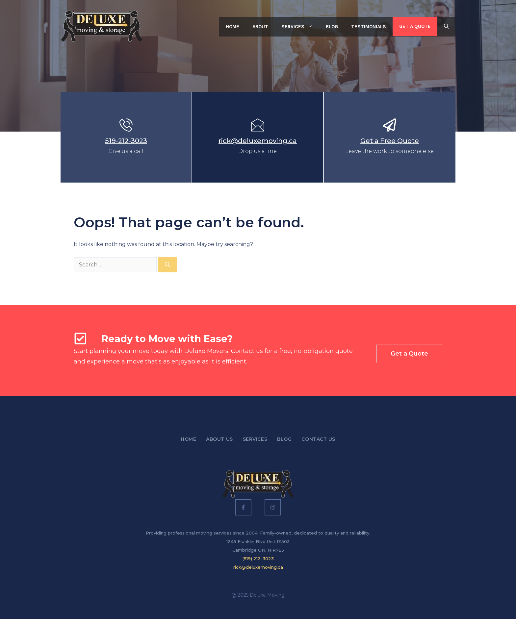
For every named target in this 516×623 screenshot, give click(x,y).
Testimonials (368, 27)
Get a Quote (415, 26)
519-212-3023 (126, 141)
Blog (332, 27)
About (260, 27)
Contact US (318, 439)
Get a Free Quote (389, 141)
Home (232, 27)
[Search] (167, 264)
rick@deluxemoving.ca (258, 141)
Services (300, 27)
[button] (446, 27)
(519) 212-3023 (258, 558)
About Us (219, 439)
